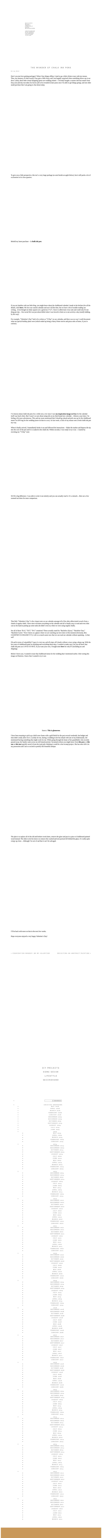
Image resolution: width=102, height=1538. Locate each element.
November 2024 (57, 1147)
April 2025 (57, 1135)
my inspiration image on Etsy (66, 414)
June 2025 (55, 1129)
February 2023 (57, 1194)
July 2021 (57, 1238)
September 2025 (55, 1123)
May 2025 (57, 1133)
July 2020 (57, 1265)
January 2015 (57, 1414)
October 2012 (57, 1477)
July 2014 (57, 1429)
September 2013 (57, 1452)
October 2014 (57, 1422)
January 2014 (57, 1441)
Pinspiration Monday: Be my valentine (31, 953)
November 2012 (57, 1475)
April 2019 (57, 1298)
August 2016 (57, 1372)
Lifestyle (51, 1076)
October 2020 (57, 1259)
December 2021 (57, 1227)
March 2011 (57, 1519)
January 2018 (57, 1332)
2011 (55, 1498)
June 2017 (57, 1349)
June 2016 (57, 1376)
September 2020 (57, 1261)
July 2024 (57, 1156)
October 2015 (57, 1395)
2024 (55, 1144)
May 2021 (57, 1242)
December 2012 (57, 1473)
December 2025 (55, 1116)
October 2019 (57, 1286)
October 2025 (55, 1121)
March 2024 (57, 1164)
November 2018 (57, 1311)
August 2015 (57, 1399)
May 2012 (57, 1487)
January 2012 (57, 1496)
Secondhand (51, 1080)
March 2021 (57, 1246)
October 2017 (57, 1340)
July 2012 (57, 1483)
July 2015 (57, 1401)
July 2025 (55, 1127)
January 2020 (57, 1277)
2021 (55, 1226)
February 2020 (57, 1275)
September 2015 (57, 1397)
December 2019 (57, 1282)
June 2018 (57, 1322)
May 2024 (57, 1160)
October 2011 (57, 1504)
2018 (55, 1307)
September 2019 (57, 1288)
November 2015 (57, 1393)
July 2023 (57, 1183)
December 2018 (57, 1309)
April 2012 (57, 1489)
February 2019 (57, 1303)
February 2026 (55, 1112)
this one (18, 744)
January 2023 (57, 1196)
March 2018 (57, 1328)
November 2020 (57, 1257)
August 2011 (57, 1508)
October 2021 (57, 1231)
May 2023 (57, 1187)
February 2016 (57, 1384)
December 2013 (57, 1445)
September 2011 (57, 1506)
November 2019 (57, 1284)
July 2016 (57, 1374)
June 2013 (57, 1458)
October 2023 (57, 1177)
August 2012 (57, 1481)
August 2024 (57, 1154)
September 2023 (57, 1179)
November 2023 (57, 1175)
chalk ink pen (36, 241)
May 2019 (57, 1296)
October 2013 (57, 1450)
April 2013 (57, 1462)
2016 (55, 1362)
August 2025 (55, 1125)
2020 (55, 1253)
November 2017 (57, 1338)
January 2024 (57, 1168)
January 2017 (57, 1359)
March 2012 (57, 1491)
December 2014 (57, 1418)
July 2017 (57, 1347)
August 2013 (57, 1454)
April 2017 (57, 1353)
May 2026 (55, 1106)
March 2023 (57, 1191)
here (21, 308)
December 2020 (57, 1254)
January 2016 (57, 1387)
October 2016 (57, 1368)
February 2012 (57, 1494)
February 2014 (57, 1439)
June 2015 (57, 1403)
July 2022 (57, 1210)
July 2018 (57, 1319)
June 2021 (57, 1240)
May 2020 (57, 1269)
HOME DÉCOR (51, 1072)
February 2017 (57, 1357)
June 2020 (57, 1267)
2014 (55, 1416)
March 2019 (57, 1301)
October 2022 (57, 1204)
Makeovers (30, 28)
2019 (55, 1280)
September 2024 (57, 1152)
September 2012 (57, 1479)
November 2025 (55, 1119)
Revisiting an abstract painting (73, 953)
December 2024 (57, 1145)
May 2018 (57, 1324)
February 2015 (57, 1412)
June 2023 (57, 1185)
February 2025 (57, 1139)
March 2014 (57, 1437)
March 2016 (57, 1382)
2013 (55, 1444)
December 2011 (57, 1500)
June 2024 (57, 1158)
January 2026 (55, 1114)
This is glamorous (53, 730)
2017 (55, 1335)
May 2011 (57, 1515)
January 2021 (57, 1250)
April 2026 (55, 1108)
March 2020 (57, 1273)
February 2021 (57, 1248)
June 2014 (57, 1431)
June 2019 (57, 1294)
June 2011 (57, 1512)
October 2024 (57, 1150)
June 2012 (57, 1485)
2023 (55, 1171)
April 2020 (57, 1271)
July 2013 (57, 1456)
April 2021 (57, 1244)
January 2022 (57, 1223)
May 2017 (57, 1351)
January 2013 (57, 1468)
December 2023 (57, 1173)
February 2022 (57, 1221)
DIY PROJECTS (50, 1068)
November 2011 (57, 1502)
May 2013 (57, 1460)
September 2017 (57, 1343)
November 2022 (57, 1202)
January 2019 (57, 1305)
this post (82, 742)
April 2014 (57, 1435)
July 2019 (57, 1292)
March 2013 (57, 1464)
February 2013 (57, 1466)
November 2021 (57, 1229)
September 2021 (57, 1233)
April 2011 (57, 1517)
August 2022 (57, 1208)
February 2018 (57, 1330)
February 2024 (57, 1166)
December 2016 (57, 1364)
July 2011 (57, 1510)
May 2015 (57, 1405)
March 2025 (57, 1137)
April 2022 (57, 1217)
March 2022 (57, 1219)
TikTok (28, 35)
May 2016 (57, 1378)
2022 (55, 1198)
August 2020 (57, 1263)
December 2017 (57, 1336)
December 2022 (57, 1200)
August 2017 (57, 1345)
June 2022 (57, 1212)
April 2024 (57, 1162)
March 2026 (55, 1110)
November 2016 (57, 1366)
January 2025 (57, 1141)
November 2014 (57, 1420)
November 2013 (57, 1447)
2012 (55, 1471)
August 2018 (57, 1317)
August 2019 (57, 1290)
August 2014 (57, 1426)
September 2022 (57, 1206)
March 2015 (57, 1410)
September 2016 (57, 1370)
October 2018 (57, 1313)
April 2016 (57, 1380)
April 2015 (57, 1408)
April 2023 (57, 1189)
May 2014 (57, 1433)
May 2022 (57, 1215)
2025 (55, 1131)
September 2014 (57, 1424)
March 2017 (57, 1355)
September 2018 (57, 1315)
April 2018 (57, 1326)
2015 (55, 1389)
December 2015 (57, 1391)
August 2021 (57, 1236)
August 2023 (57, 1181)
